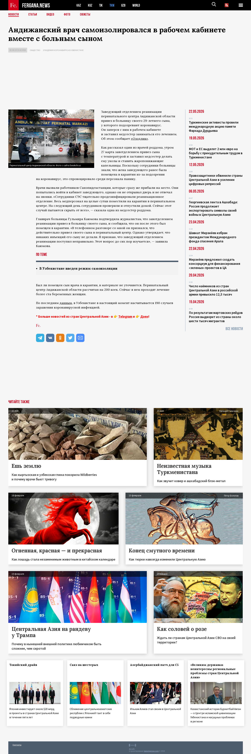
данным (66, 303)
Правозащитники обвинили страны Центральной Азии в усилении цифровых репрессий (216, 179)
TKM (112, 5)
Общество (35, 50)
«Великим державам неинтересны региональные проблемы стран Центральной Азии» (214, 671)
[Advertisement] (125, 82)
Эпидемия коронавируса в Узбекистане (63, 50)
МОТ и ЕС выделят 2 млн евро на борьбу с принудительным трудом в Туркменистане (216, 153)
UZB (124, 5)
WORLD (137, 5)
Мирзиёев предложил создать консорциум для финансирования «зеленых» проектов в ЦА (214, 263)
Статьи (33, 14)
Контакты (17, 744)
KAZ (79, 5)
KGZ (90, 5)
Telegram (125, 317)
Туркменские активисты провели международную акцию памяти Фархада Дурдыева (214, 126)
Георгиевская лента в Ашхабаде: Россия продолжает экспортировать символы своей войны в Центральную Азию (213, 208)
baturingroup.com (151, 750)
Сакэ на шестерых (85, 665)
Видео (52, 14)
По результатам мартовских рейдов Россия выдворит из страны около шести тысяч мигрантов (216, 317)
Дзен (144, 317)
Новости (13, 14)
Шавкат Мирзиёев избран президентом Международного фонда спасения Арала (212, 237)
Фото (68, 14)
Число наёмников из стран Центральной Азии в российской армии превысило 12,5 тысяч (213, 290)
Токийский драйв (25, 665)
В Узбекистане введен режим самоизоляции (80, 268)
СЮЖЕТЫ (87, 14)
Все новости (234, 328)
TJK (101, 5)
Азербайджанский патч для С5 (150, 667)
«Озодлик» (139, 139)
